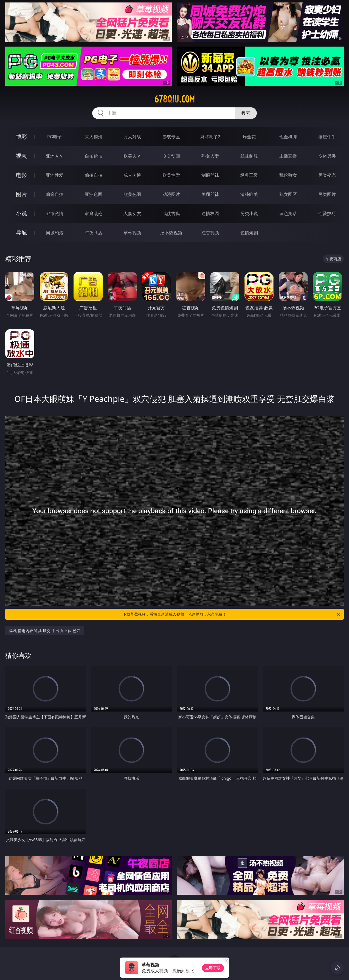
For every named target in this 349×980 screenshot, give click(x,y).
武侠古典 (171, 213)
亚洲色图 (93, 194)
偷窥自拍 (54, 194)
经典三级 (249, 175)
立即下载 (213, 967)
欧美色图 (132, 194)
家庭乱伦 (93, 213)
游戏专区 (171, 137)
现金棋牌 (288, 137)
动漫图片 (171, 194)
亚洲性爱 (54, 175)
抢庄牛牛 (327, 137)
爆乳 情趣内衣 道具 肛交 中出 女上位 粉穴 (44, 630)
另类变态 (327, 175)
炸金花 (249, 137)
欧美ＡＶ (132, 156)
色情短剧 (249, 233)
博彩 (21, 136)
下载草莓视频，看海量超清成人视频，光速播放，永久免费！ (232, 614)
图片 (21, 194)
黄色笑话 (288, 213)
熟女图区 (288, 194)
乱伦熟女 (288, 175)
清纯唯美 (249, 194)
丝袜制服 (249, 156)
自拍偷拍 (93, 156)
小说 (21, 213)
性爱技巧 (327, 213)
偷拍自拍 (93, 175)
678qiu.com (174, 99)
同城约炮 (54, 233)
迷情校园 (210, 213)
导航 (21, 232)
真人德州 (93, 137)
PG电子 (54, 137)
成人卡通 (132, 175)
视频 (21, 155)
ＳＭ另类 (327, 156)
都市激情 (54, 213)
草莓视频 (132, 233)
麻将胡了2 (210, 137)
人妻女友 (132, 213)
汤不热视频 (171, 233)
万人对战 (132, 137)
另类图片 (327, 194)
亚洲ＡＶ (54, 156)
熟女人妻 (210, 156)
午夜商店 (93, 233)
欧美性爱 (171, 175)
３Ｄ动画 (171, 156)
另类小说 (249, 213)
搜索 (245, 113)
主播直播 (288, 156)
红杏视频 (210, 233)
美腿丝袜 (210, 194)
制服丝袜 (210, 175)
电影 (21, 175)
